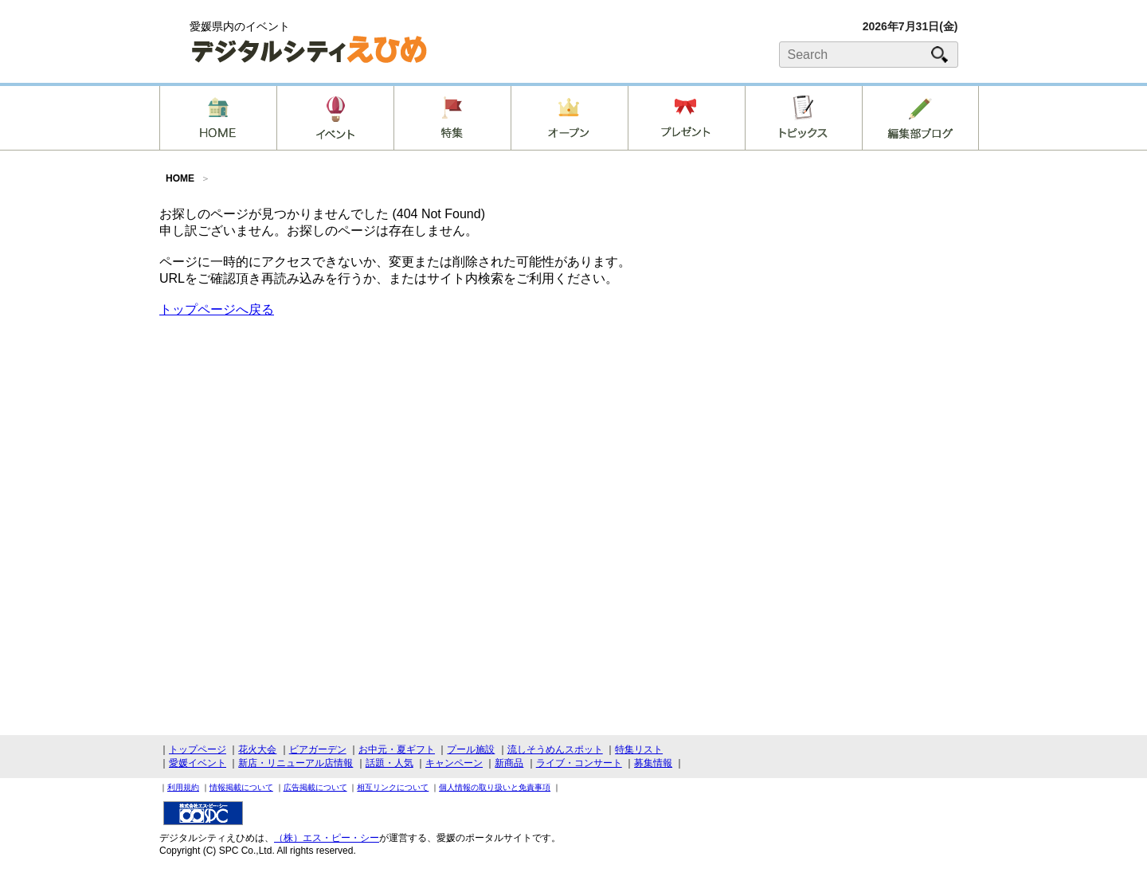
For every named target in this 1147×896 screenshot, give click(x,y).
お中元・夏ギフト (396, 749)
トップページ (197, 749)
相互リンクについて (393, 787)
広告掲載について (315, 787)
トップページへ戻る (216, 309)
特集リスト (639, 749)
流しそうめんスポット (555, 749)
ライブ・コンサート (579, 763)
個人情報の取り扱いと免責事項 (494, 787)
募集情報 (653, 763)
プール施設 (471, 749)
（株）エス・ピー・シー (326, 837)
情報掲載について (241, 787)
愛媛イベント (197, 763)
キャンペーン (454, 763)
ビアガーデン (317, 749)
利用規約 (183, 787)
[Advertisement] (868, 329)
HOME (180, 178)
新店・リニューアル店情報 (295, 763)
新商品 (509, 763)
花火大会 (257, 749)
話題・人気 (389, 763)
